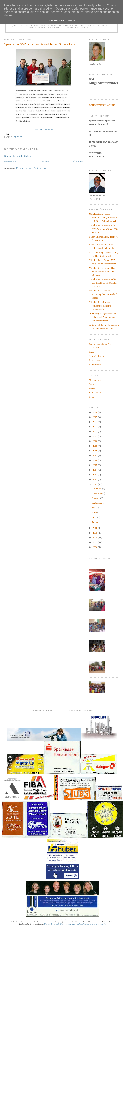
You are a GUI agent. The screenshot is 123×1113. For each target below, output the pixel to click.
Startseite (44, 161)
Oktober (96, 498)
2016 (95, 460)
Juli (94, 507)
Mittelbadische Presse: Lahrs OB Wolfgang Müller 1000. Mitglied (103, 229)
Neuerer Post (10, 161)
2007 (95, 542)
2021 (95, 436)
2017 (95, 455)
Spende (18, 137)
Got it (71, 20)
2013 (95, 474)
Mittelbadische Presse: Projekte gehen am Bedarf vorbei (103, 294)
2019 (95, 445)
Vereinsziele (95, 364)
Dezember (97, 488)
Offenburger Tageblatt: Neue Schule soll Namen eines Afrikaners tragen (102, 317)
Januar (95, 522)
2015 (95, 465)
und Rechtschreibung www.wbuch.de (88, 924)
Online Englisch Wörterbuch (57, 924)
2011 (95, 484)
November (97, 493)
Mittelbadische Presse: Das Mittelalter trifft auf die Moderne (102, 271)
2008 (95, 537)
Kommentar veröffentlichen (17, 156)
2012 (95, 479)
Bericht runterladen (44, 129)
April (94, 512)
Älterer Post (78, 161)
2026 (95, 412)
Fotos (91, 396)
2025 (95, 417)
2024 (95, 421)
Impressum (94, 360)
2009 (95, 532)
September (97, 502)
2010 (95, 528)
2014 (95, 469)
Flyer (91, 351)
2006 (95, 547)
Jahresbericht (95, 392)
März (94, 517)
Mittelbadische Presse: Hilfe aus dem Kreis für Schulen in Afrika (103, 283)
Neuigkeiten (95, 380)
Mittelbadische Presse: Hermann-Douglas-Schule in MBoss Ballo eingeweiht (103, 217)
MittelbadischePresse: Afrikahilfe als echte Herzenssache (100, 306)
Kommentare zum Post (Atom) (31, 168)
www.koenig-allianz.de (62, 920)
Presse (92, 388)
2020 (95, 441)
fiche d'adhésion (96, 356)
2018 (95, 450)
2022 (95, 431)
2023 (95, 426)
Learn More (56, 20)
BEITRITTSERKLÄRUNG (102, 105)
